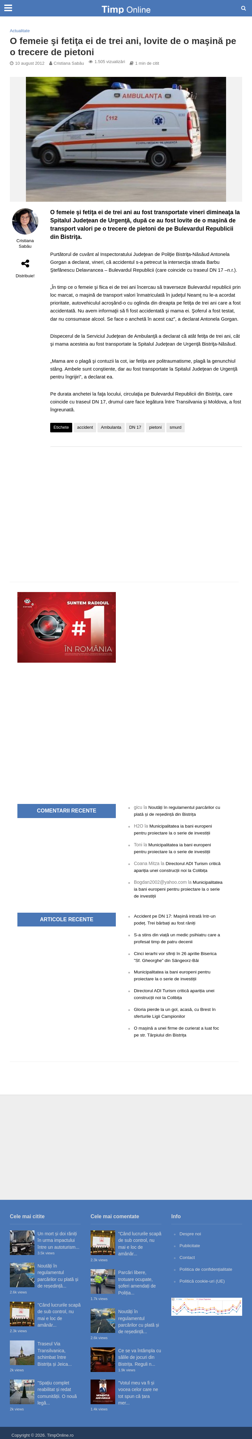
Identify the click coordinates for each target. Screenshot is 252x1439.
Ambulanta (111, 427)
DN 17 (135, 427)
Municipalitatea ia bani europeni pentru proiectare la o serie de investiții (178, 887)
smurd (175, 427)
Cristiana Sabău (69, 63)
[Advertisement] (146, 504)
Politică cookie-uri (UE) (202, 1276)
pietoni (155, 427)
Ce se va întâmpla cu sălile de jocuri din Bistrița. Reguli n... (139, 1353)
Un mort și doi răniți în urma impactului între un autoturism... (58, 1236)
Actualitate (20, 30)
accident (85, 427)
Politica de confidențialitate (206, 1264)
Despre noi (190, 1229)
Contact (187, 1252)
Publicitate (189, 1241)
